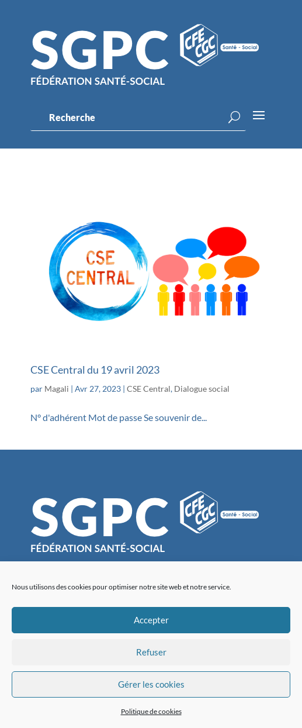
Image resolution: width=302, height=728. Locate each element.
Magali (56, 389)
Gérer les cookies (151, 684)
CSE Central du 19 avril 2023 (94, 369)
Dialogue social (202, 389)
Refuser (151, 652)
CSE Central (149, 389)
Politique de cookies (151, 711)
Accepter (151, 620)
